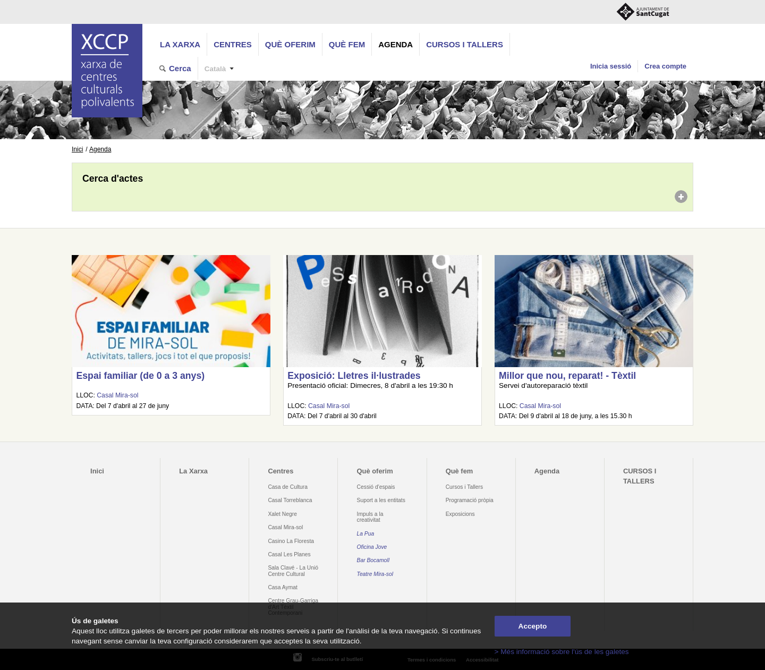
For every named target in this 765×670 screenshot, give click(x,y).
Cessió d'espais (376, 487)
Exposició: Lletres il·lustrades (353, 375)
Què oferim (290, 44)
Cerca (180, 68)
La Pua (366, 534)
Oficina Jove (372, 547)
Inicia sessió (610, 66)
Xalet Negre (282, 514)
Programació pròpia (470, 500)
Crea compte (665, 66)
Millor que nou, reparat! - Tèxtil (567, 375)
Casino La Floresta (291, 541)
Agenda (395, 44)
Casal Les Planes (289, 554)
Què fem (347, 44)
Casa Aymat (283, 587)
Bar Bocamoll (373, 560)
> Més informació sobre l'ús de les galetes (562, 652)
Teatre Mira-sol (375, 574)
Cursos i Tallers (464, 487)
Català (215, 69)
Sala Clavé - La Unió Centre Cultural (293, 570)
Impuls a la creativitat (370, 517)
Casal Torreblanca (290, 500)
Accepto (532, 626)
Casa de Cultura (288, 487)
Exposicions (460, 514)
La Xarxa (180, 44)
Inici (77, 149)
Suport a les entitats (381, 500)
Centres (233, 44)
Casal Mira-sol (117, 395)
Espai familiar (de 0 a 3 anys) (140, 375)
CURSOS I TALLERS (464, 44)
